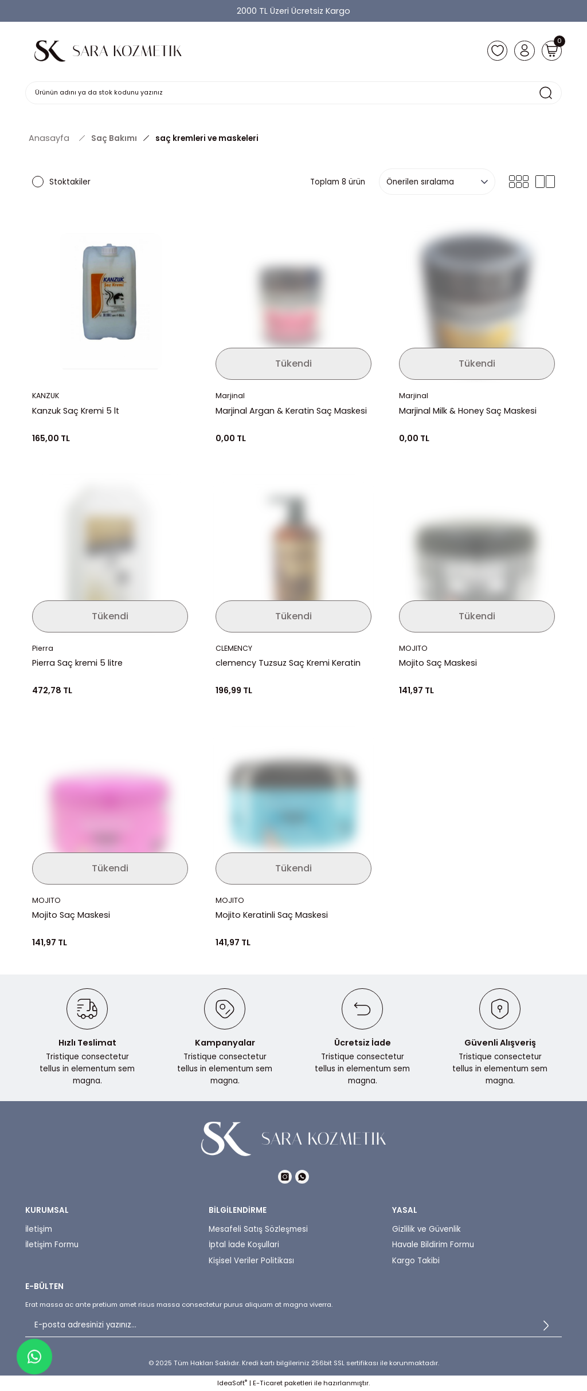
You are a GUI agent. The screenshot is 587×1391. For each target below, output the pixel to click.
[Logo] (108, 51)
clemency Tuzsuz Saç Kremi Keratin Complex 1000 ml (288, 663)
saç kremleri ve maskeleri (207, 138)
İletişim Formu (52, 1244)
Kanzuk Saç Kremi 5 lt (75, 410)
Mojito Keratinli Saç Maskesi (272, 915)
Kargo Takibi (416, 1260)
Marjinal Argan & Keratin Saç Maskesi (291, 410)
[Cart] (550, 50)
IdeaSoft (232, 1383)
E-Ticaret (268, 1383)
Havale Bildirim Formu (433, 1244)
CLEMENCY (235, 648)
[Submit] (546, 1326)
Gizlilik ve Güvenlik (426, 1229)
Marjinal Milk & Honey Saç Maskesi (468, 410)
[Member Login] (520, 50)
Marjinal (230, 396)
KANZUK (46, 396)
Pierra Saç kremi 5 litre (77, 663)
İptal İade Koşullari (244, 1244)
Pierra (43, 648)
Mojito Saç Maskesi (438, 663)
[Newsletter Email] (293, 1325)
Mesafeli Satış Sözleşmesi (258, 1229)
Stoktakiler (70, 181)
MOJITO (413, 648)
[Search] (293, 92)
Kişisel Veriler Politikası (251, 1260)
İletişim (38, 1229)
